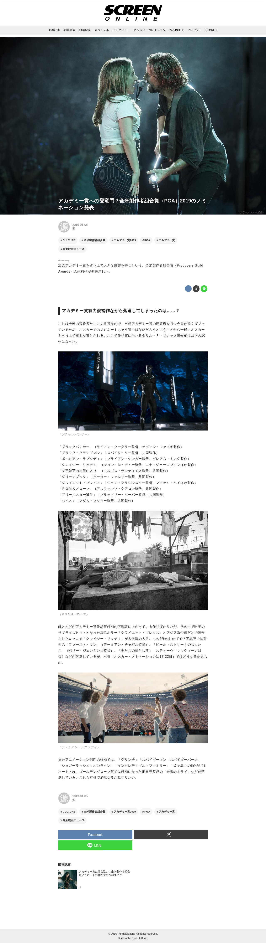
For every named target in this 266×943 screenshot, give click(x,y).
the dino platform (137, 938)
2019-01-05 (80, 224)
